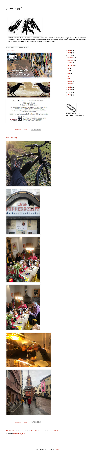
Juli (68, 68)
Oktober (70, 63)
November (70, 60)
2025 (69, 50)
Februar (69, 81)
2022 (69, 87)
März (69, 78)
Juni (68, 70)
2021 (69, 89)
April (68, 76)
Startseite (34, 430)
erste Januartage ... (12, 138)
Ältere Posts (57, 430)
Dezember (70, 57)
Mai (68, 73)
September (70, 65)
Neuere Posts (10, 430)
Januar (69, 84)
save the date (10, 50)
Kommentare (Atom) (19, 434)
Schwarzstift (13, 9)
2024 (69, 53)
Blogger (57, 449)
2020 (69, 92)
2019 (69, 95)
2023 (69, 55)
